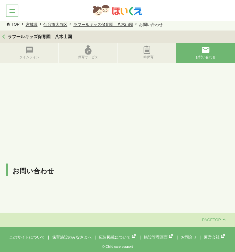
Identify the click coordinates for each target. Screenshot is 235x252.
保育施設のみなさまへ (72, 237)
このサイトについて (27, 237)
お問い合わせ (206, 52)
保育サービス (88, 52)
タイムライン (29, 52)
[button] (12, 11)
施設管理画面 (159, 237)
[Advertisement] (117, 108)
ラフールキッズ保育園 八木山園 (103, 24)
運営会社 (215, 237)
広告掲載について (118, 237)
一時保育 (147, 52)
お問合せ (189, 237)
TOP (15, 24)
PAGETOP (214, 220)
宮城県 (32, 24)
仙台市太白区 (55, 24)
